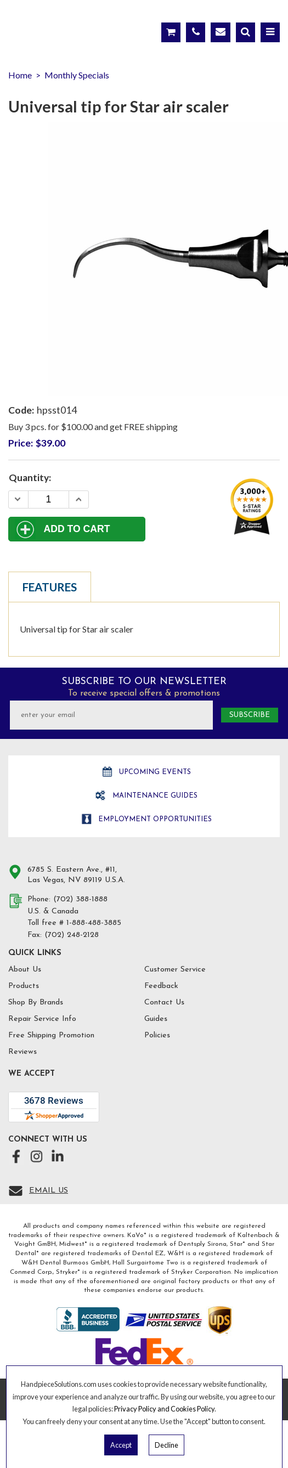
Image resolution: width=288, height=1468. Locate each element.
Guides (155, 1019)
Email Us (48, 1191)
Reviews (22, 1052)
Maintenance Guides (153, 795)
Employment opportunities (154, 819)
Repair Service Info (42, 1019)
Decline (166, 1445)
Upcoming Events (154, 772)
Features (49, 587)
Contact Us (164, 1002)
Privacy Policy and (142, 1408)
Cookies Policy (192, 1408)
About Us (24, 970)
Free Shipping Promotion (51, 1035)
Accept (121, 1445)
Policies (157, 1035)
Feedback (161, 986)
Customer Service (175, 970)
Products (23, 986)
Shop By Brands (35, 1002)
